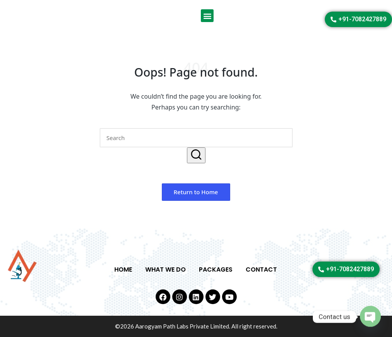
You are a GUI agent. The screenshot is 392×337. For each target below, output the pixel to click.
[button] (207, 15)
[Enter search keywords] (196, 137)
